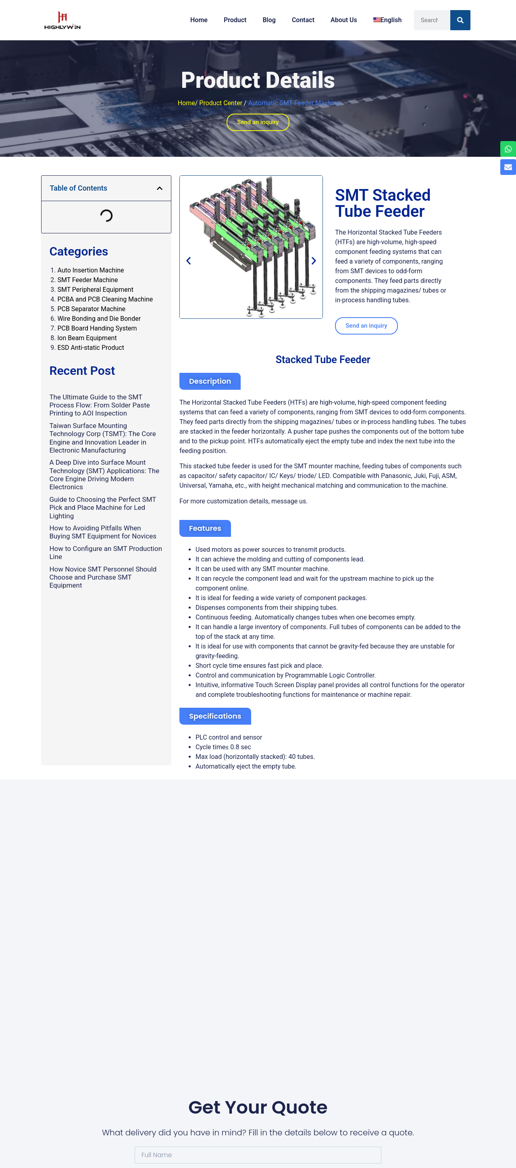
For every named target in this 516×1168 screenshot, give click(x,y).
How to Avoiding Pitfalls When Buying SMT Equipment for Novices (102, 532)
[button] (159, 188)
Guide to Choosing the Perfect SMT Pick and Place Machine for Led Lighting (102, 507)
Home (199, 20)
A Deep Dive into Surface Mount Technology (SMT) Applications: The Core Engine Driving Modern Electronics (104, 474)
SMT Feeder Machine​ (87, 280)
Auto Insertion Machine (90, 270)
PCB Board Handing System (97, 328)
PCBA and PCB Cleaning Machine (105, 299)
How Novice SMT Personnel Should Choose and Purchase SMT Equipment (102, 577)
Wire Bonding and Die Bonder (99, 318)
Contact (303, 20)
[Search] (460, 20)
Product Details (258, 80)
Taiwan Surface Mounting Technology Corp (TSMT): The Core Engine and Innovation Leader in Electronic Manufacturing (102, 438)
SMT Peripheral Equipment (95, 289)
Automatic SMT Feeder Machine (294, 103)
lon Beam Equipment (87, 338)
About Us (344, 20)
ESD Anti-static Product (90, 347)
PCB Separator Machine (91, 309)
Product (235, 20)
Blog (268, 20)
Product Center (220, 103)
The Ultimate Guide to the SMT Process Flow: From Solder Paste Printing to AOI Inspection (99, 405)
